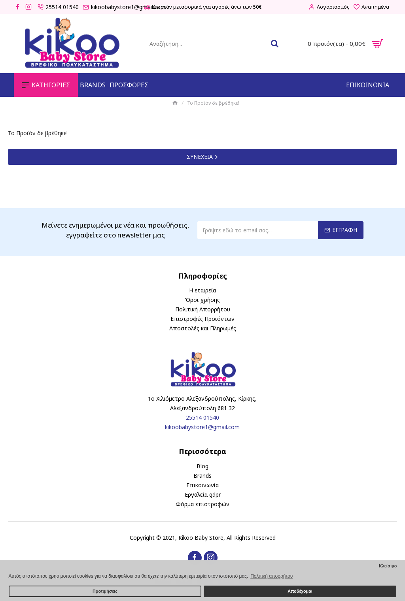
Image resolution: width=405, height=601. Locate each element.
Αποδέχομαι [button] (300, 591)
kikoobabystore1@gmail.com (202, 427)
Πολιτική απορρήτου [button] (271, 576)
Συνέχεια (200, 156)
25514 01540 (202, 417)
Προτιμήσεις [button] (105, 591)
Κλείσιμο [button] (388, 565)
